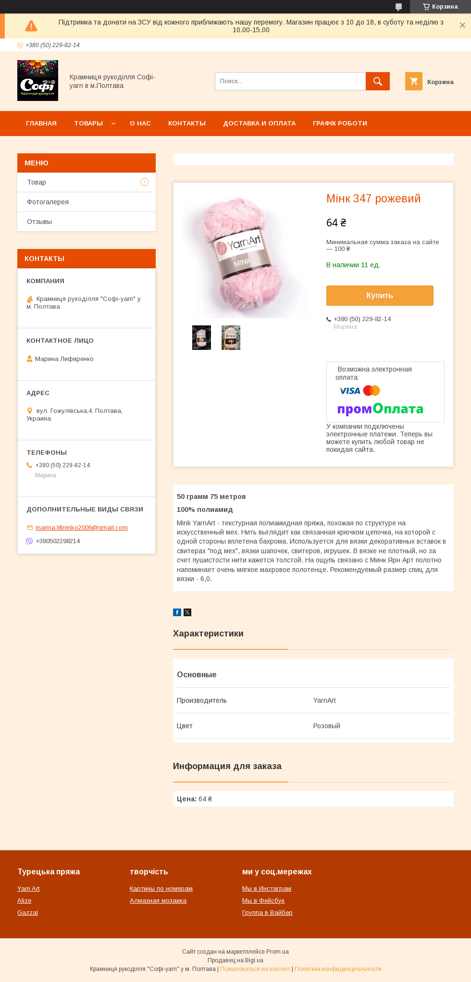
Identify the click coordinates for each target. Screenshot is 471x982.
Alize (24, 900)
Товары (88, 123)
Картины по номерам (161, 888)
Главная (41, 123)
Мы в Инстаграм (266, 888)
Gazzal (27, 912)
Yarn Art (28, 888)
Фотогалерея (48, 202)
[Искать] (378, 81)
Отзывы (39, 221)
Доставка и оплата (259, 123)
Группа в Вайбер (267, 912)
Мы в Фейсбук (263, 900)
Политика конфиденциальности (338, 969)
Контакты (187, 123)
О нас (140, 123)
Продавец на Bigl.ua (235, 960)
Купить (380, 295)
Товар (36, 182)
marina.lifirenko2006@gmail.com (82, 527)
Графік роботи (340, 123)
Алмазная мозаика (158, 900)
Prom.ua (277, 951)
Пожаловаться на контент (255, 969)
